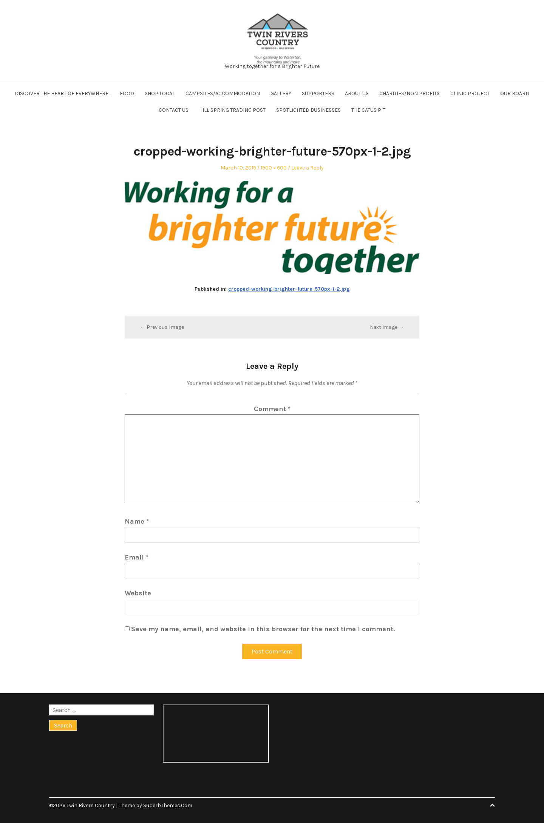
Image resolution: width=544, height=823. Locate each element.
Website (138, 593)
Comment (272, 409)
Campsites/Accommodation (222, 93)
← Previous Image (162, 327)
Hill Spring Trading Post (232, 110)
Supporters (318, 93)
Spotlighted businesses (308, 110)
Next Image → (387, 327)
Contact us (174, 110)
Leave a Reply (307, 168)
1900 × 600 (274, 168)
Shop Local (160, 93)
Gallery (280, 93)
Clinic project (470, 93)
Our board (514, 93)
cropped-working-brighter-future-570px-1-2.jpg (289, 289)
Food (127, 93)
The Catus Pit (368, 110)
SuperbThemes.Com (167, 805)
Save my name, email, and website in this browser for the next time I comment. (263, 629)
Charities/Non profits (409, 93)
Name (137, 521)
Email (136, 557)
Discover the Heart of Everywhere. (62, 93)
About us (357, 93)
